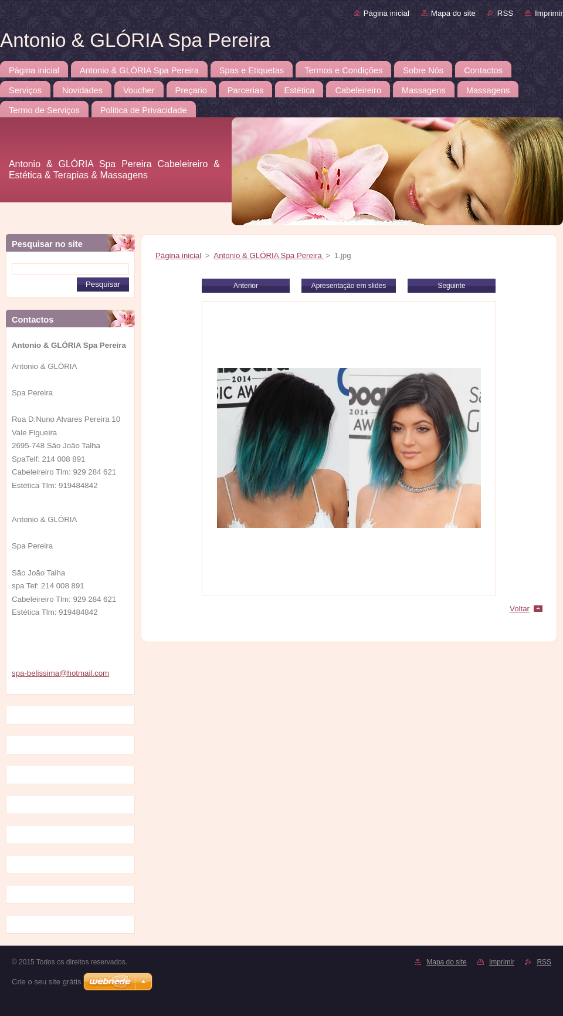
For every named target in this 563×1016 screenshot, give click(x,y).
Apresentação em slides (348, 286)
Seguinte (451, 286)
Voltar (520, 608)
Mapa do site (453, 13)
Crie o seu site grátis (47, 981)
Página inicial (386, 13)
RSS (505, 13)
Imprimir (549, 13)
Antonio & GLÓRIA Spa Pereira (268, 255)
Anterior (245, 286)
